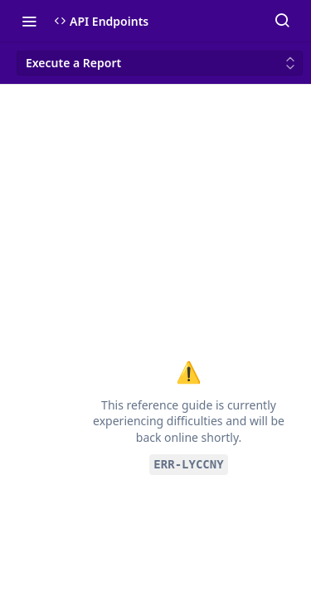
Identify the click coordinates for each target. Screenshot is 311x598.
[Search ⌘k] (282, 20)
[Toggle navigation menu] (29, 20)
